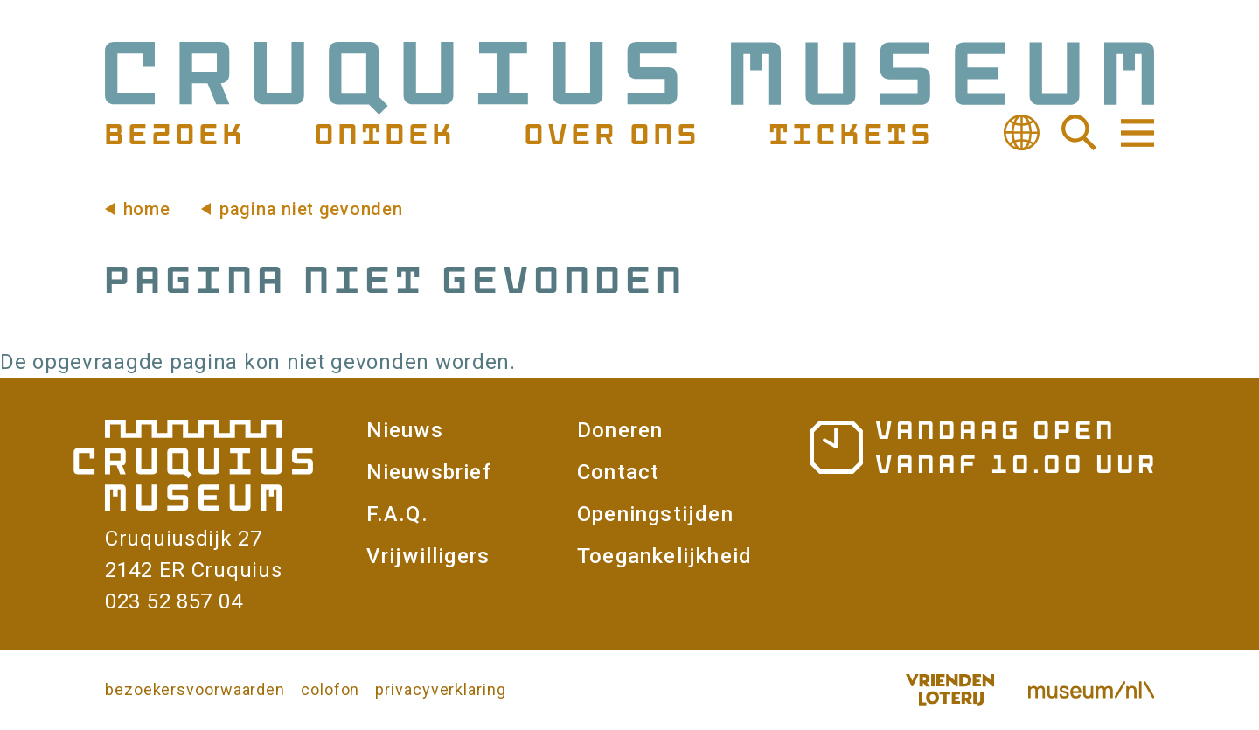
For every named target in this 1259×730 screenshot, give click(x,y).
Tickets (849, 132)
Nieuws (404, 430)
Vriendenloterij (949, 690)
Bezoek (173, 132)
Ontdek (383, 132)
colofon (330, 689)
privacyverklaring (440, 689)
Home (146, 208)
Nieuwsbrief (428, 472)
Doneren (620, 430)
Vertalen (1021, 133)
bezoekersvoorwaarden (195, 689)
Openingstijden (655, 514)
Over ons (610, 132)
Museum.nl (1091, 690)
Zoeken (1079, 133)
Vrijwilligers (428, 556)
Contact (618, 472)
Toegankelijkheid (664, 556)
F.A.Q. (397, 514)
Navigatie (1135, 133)
